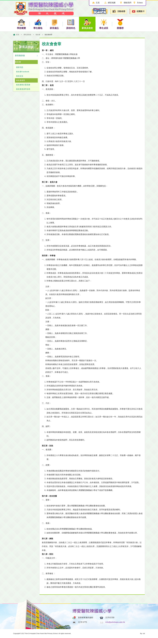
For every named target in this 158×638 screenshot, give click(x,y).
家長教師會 (20, 55)
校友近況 (19, 76)
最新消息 (19, 67)
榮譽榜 (120, 24)
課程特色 (70, 24)
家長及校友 (87, 24)
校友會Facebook (22, 72)
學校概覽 (21, 24)
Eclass (140, 3)
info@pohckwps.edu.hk (115, 622)
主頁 (98, 3)
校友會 (38, 34)
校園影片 (138, 11)
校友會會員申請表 (23, 89)
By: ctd (142, 633)
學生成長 (103, 24)
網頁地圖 (111, 3)
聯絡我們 (127, 3)
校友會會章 (20, 80)
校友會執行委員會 (23, 85)
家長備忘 (54, 24)
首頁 (17, 34)
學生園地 (37, 24)
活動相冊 (118, 11)
